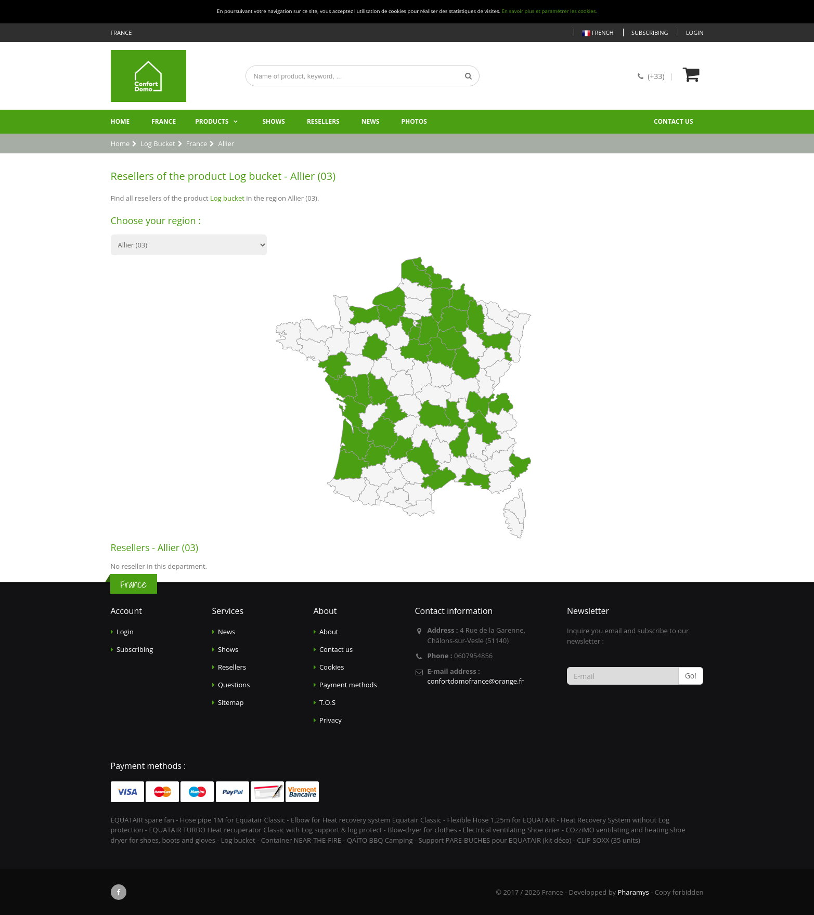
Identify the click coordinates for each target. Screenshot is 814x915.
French (598, 33)
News (370, 121)
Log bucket (227, 198)
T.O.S (327, 702)
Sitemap (231, 702)
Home (120, 121)
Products (211, 121)
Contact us (673, 121)
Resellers (323, 121)
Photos (414, 121)
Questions (234, 684)
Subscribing (649, 32)
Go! (690, 676)
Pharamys (633, 892)
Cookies (331, 667)
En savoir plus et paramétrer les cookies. (549, 11)
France (163, 121)
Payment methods (348, 684)
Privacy (330, 720)
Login (695, 32)
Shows (273, 121)
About (329, 631)
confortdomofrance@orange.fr (476, 681)
